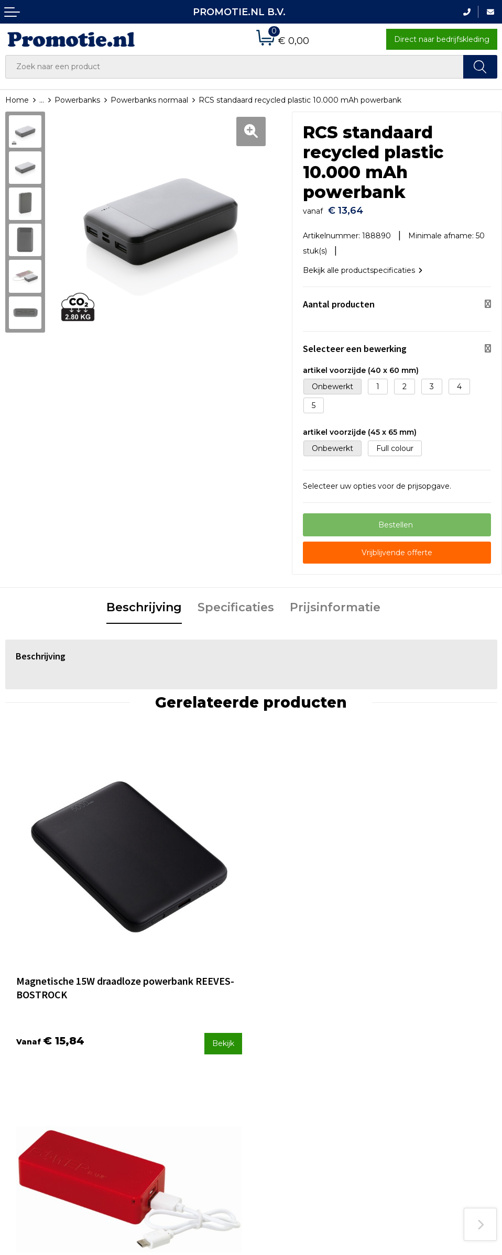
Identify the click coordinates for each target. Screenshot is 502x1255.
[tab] (144, 603)
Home (17, 100)
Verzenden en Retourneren (306, 1048)
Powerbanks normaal (149, 100)
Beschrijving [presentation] (144, 603)
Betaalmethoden (287, 1034)
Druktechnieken (160, 1048)
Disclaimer (400, 1062)
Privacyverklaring (412, 1048)
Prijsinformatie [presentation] (335, 603)
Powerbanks (77, 100)
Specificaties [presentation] (236, 603)
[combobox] (234, 67)
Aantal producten (339, 299)
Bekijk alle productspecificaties (362, 265)
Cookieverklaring (411, 1034)
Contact (271, 1021)
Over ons (146, 1021)
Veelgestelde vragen (168, 1034)
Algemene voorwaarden (425, 1021)
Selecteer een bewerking (355, 343)
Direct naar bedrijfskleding (441, 39)
